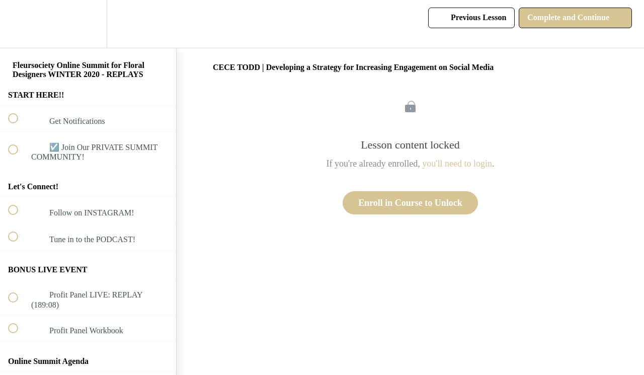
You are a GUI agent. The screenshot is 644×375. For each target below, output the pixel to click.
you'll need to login (457, 164)
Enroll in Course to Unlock (410, 203)
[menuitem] (88, 24)
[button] (18, 24)
